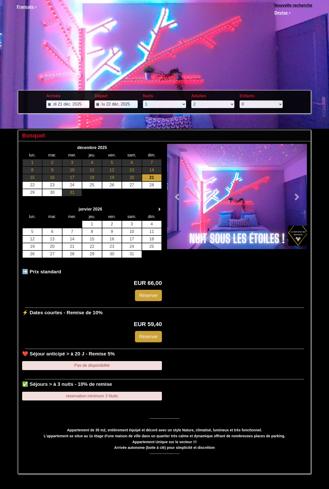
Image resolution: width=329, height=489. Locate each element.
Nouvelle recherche (293, 5)
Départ (101, 96)
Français (27, 7)
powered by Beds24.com (291, 484)
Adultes (198, 96)
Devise (282, 13)
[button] (177, 196)
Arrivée (53, 96)
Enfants (247, 96)
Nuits (148, 96)
